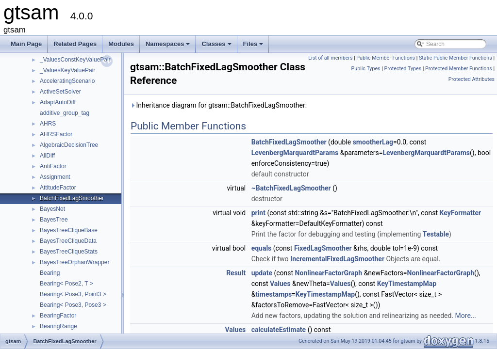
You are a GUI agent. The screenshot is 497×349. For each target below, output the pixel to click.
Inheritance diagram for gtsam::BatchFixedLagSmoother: (218, 105)
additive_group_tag (64, 113)
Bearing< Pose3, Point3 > (73, 294)
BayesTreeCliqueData (68, 241)
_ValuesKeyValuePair (67, 70)
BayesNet (52, 209)
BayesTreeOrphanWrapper (74, 262)
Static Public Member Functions (455, 58)
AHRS (48, 123)
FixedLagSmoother (323, 248)
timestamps (273, 294)
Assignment (55, 177)
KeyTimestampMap (406, 283)
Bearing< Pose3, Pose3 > (73, 304)
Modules (121, 44)
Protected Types (402, 68)
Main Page (26, 44)
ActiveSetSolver (60, 91)
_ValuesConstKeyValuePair (75, 59)
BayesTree (54, 219)
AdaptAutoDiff (58, 102)
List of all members (330, 58)
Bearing (50, 273)
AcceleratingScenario (67, 81)
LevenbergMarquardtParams (295, 153)
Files (254, 46)
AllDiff (47, 155)
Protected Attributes (471, 79)
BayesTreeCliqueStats (69, 251)
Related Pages (75, 44)
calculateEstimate (278, 329)
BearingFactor (58, 315)
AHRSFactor (56, 134)
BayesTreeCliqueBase (69, 230)
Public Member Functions (385, 58)
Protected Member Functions (458, 68)
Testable (436, 234)
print (258, 213)
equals (261, 248)
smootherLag (373, 142)
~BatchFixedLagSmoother (291, 188)
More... (465, 315)
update (261, 273)
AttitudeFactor (58, 187)
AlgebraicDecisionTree (69, 145)
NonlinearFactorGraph (329, 273)
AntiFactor (53, 166)
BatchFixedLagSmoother (72, 198)
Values (280, 283)
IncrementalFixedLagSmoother (337, 259)
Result (236, 273)
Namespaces (169, 46)
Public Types (366, 68)
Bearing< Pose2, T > (66, 283)
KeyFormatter (460, 213)
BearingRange (58, 326)
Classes (216, 46)
